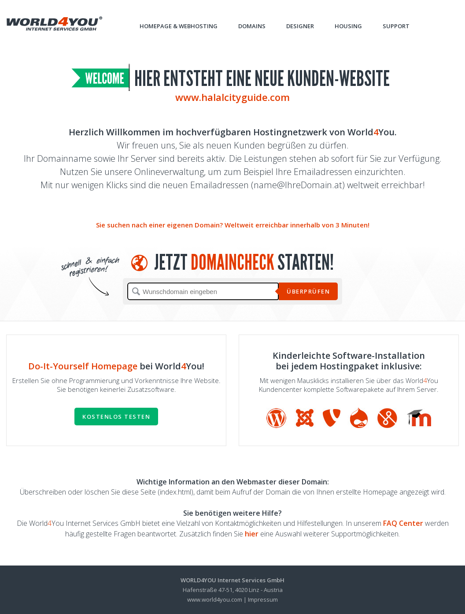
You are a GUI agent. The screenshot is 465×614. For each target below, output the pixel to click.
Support (396, 26)
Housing (348, 26)
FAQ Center (403, 523)
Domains (252, 26)
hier (251, 534)
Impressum (263, 599)
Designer (300, 26)
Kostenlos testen (116, 416)
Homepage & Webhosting (179, 26)
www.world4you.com (214, 599)
